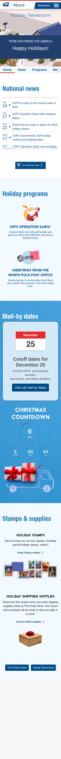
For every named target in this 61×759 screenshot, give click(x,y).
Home (7, 69)
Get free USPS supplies (29, 621)
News (22, 69)
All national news (30, 165)
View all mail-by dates (30, 387)
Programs (39, 69)
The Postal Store (17, 667)
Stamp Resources (43, 667)
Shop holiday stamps (28, 552)
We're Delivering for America (30, 41)
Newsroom (44, 5)
